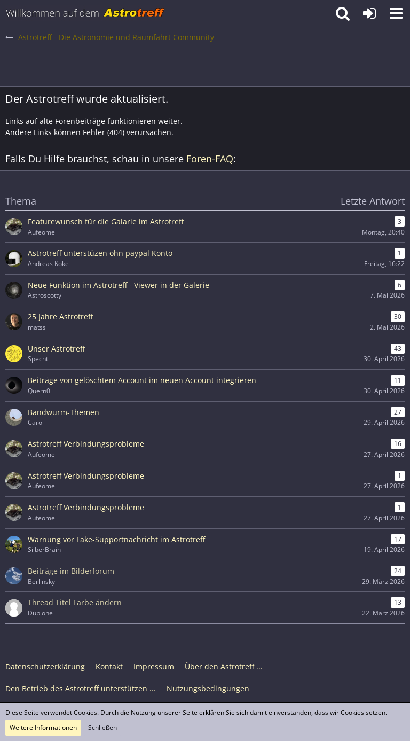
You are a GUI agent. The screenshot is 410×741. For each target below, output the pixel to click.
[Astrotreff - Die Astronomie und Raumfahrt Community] (85, 13)
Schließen (102, 727)
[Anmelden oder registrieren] (369, 13)
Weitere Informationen (43, 727)
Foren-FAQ (209, 158)
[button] (396, 13)
